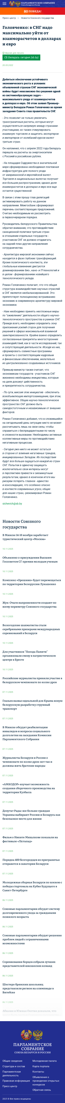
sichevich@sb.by (12, 503)
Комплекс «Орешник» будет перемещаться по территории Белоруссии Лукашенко (31, 582)
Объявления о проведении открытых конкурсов (45, 1081)
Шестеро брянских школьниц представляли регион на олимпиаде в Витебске (28, 988)
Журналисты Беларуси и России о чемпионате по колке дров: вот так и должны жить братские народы (27, 761)
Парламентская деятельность (11, 1073)
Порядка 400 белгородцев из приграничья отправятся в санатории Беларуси (31, 862)
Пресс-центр (9, 18)
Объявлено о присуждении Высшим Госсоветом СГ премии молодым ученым (30, 559)
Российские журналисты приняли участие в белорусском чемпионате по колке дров (32, 680)
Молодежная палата (44, 1060)
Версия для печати (14, 53)
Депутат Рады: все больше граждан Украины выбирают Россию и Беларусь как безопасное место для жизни (31, 814)
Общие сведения (12, 1060)
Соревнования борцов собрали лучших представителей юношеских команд (28, 964)
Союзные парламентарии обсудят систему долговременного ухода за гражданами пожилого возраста (31, 913)
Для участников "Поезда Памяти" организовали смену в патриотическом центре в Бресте (29, 655)
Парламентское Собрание (32, 1047)
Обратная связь (41, 1089)
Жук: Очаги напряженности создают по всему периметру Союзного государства (29, 604)
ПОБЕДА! (32, 11)
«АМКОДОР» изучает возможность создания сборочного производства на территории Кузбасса (28, 788)
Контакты (38, 1071)
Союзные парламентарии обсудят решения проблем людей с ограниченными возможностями (32, 939)
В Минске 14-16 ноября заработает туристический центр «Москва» (25, 537)
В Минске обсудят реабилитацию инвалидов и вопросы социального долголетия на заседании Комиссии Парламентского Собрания (26, 733)
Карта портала (40, 1066)
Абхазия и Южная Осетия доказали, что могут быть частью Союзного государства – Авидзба (31, 1015)
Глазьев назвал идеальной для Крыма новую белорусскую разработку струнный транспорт (32, 704)
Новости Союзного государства (37, 18)
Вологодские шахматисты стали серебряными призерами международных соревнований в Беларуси (31, 629)
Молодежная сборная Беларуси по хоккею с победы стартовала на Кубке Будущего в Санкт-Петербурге (32, 886)
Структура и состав (13, 1066)
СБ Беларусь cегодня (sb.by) (21, 57)
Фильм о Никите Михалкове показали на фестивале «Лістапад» (30, 839)
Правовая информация (16, 1080)
